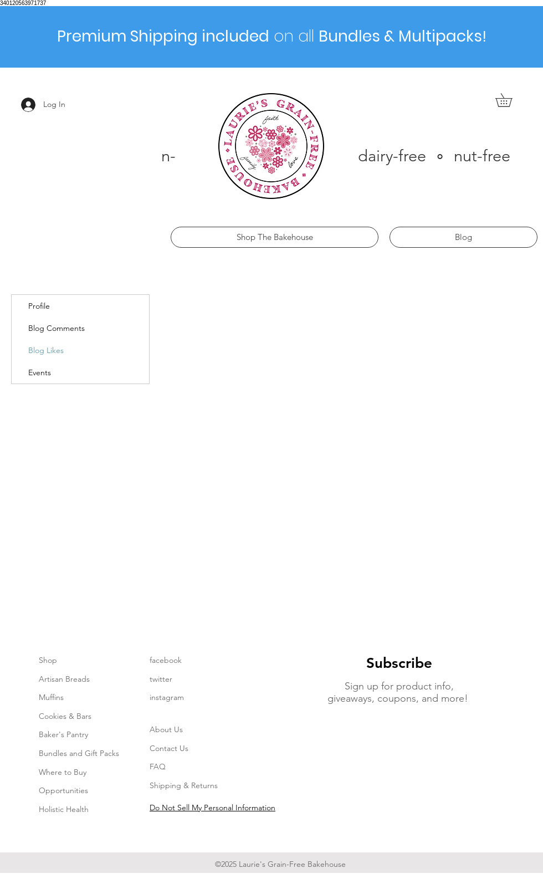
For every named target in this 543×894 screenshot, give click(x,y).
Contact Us (169, 748)
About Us (166, 729)
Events (39, 372)
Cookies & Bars (65, 716)
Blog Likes (46, 350)
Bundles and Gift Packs (79, 753)
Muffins (51, 697)
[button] (510, 100)
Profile (39, 306)
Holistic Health (64, 809)
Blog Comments (56, 328)
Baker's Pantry (63, 734)
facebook (166, 660)
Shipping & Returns (184, 785)
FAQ (158, 767)
